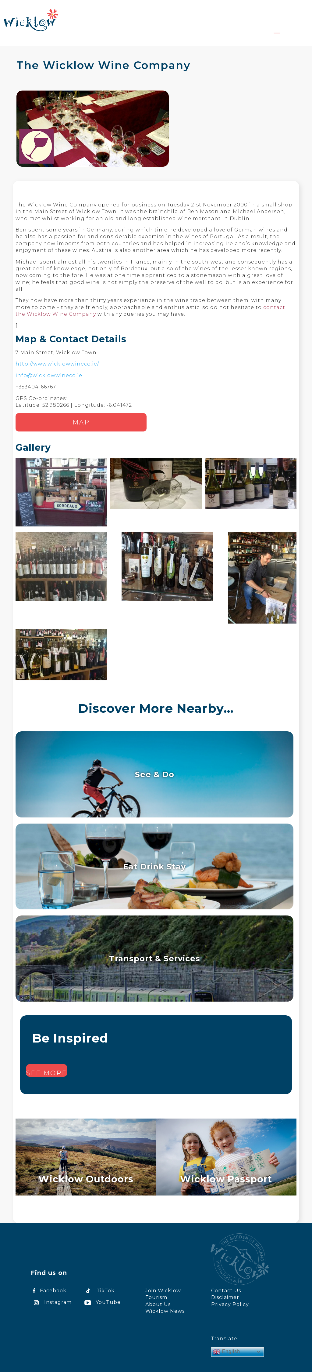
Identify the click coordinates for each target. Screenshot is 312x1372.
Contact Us (226, 1291)
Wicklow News (165, 1311)
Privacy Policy (230, 1304)
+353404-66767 (36, 387)
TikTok (98, 1291)
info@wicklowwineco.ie (49, 375)
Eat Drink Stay (154, 866)
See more (46, 1073)
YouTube (101, 1302)
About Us (158, 1304)
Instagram (51, 1302)
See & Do (154, 774)
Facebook (48, 1291)
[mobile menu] (277, 34)
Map (81, 422)
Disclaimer (225, 1297)
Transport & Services (154, 958)
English (226, 1352)
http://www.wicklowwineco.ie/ (57, 364)
